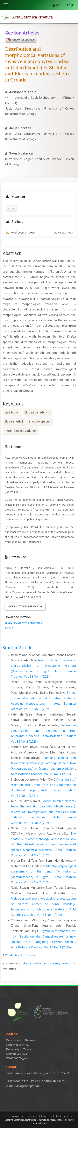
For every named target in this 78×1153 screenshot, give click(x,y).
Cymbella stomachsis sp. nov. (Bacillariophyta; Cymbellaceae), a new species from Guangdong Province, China (43, 936)
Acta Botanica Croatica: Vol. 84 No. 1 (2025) (41, 947)
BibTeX (9, 627)
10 (27, 955)
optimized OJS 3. (39, 1123)
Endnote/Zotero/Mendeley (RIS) (24, 622)
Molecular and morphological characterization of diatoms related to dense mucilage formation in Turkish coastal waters (43, 904)
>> (33, 955)
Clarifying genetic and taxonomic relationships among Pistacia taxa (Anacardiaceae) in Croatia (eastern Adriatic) (43, 763)
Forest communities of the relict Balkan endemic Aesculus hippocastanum (43, 698)
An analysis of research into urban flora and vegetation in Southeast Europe (43, 785)
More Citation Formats (25, 606)
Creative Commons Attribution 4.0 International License (33, 1120)
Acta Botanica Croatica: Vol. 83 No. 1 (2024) (41, 774)
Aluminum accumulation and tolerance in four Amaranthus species (43, 731)
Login (71, 5)
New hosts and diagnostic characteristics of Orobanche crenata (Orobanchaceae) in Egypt (43, 666)
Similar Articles (19, 647)
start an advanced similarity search (47, 963)
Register (55, 5)
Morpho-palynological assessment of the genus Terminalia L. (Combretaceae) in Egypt (43, 871)
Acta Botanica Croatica (32, 17)
